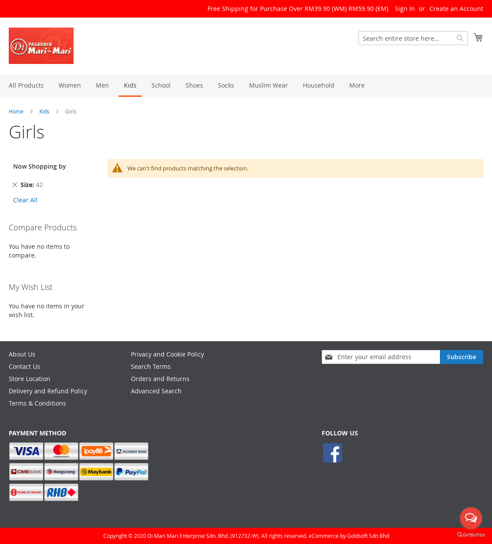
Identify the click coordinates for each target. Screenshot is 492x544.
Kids (44, 111)
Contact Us (24, 366)
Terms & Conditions (37, 403)
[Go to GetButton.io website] (471, 535)
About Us (22, 354)
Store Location (29, 378)
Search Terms (151, 366)
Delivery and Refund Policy (48, 391)
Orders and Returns (160, 378)
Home (16, 111)
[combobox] (413, 38)
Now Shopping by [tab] (39, 166)
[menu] (246, 86)
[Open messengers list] (471, 518)
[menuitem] (26, 85)
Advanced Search (156, 391)
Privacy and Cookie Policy (167, 354)
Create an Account (456, 8)
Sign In (405, 8)
